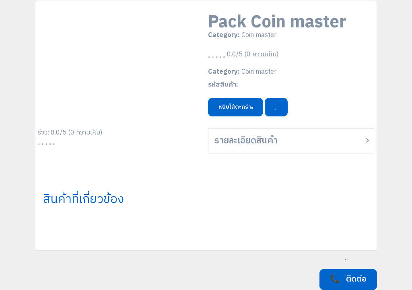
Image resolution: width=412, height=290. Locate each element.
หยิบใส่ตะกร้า (235, 107)
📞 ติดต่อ (348, 279)
